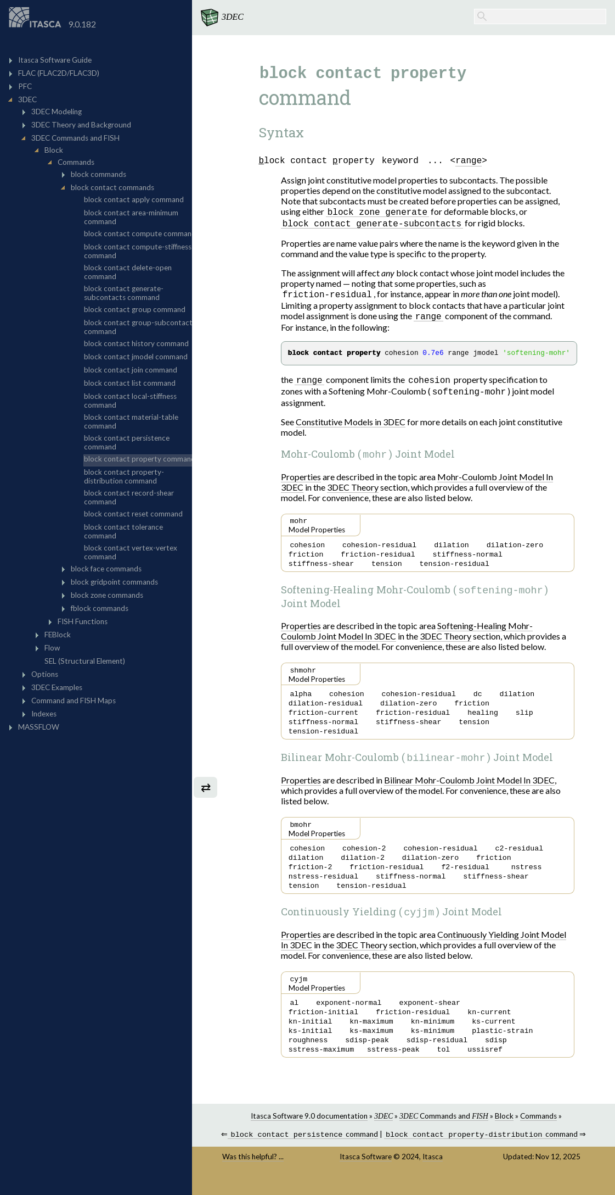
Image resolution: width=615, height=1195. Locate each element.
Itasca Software (366, 1174)
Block (504, 1132)
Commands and (443, 1132)
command (303, 1152)
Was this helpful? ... (253, 1174)
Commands (538, 1132)
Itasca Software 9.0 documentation (309, 1132)
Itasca (432, 1174)
